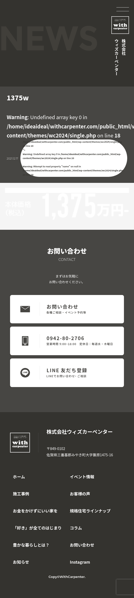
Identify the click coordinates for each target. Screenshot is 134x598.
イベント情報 (82, 477)
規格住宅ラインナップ (90, 511)
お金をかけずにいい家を (35, 511)
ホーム (19, 477)
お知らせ (21, 562)
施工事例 (21, 494)
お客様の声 (80, 494)
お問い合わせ (82, 545)
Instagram (80, 562)
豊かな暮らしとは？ (31, 545)
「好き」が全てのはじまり (37, 528)
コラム (76, 528)
